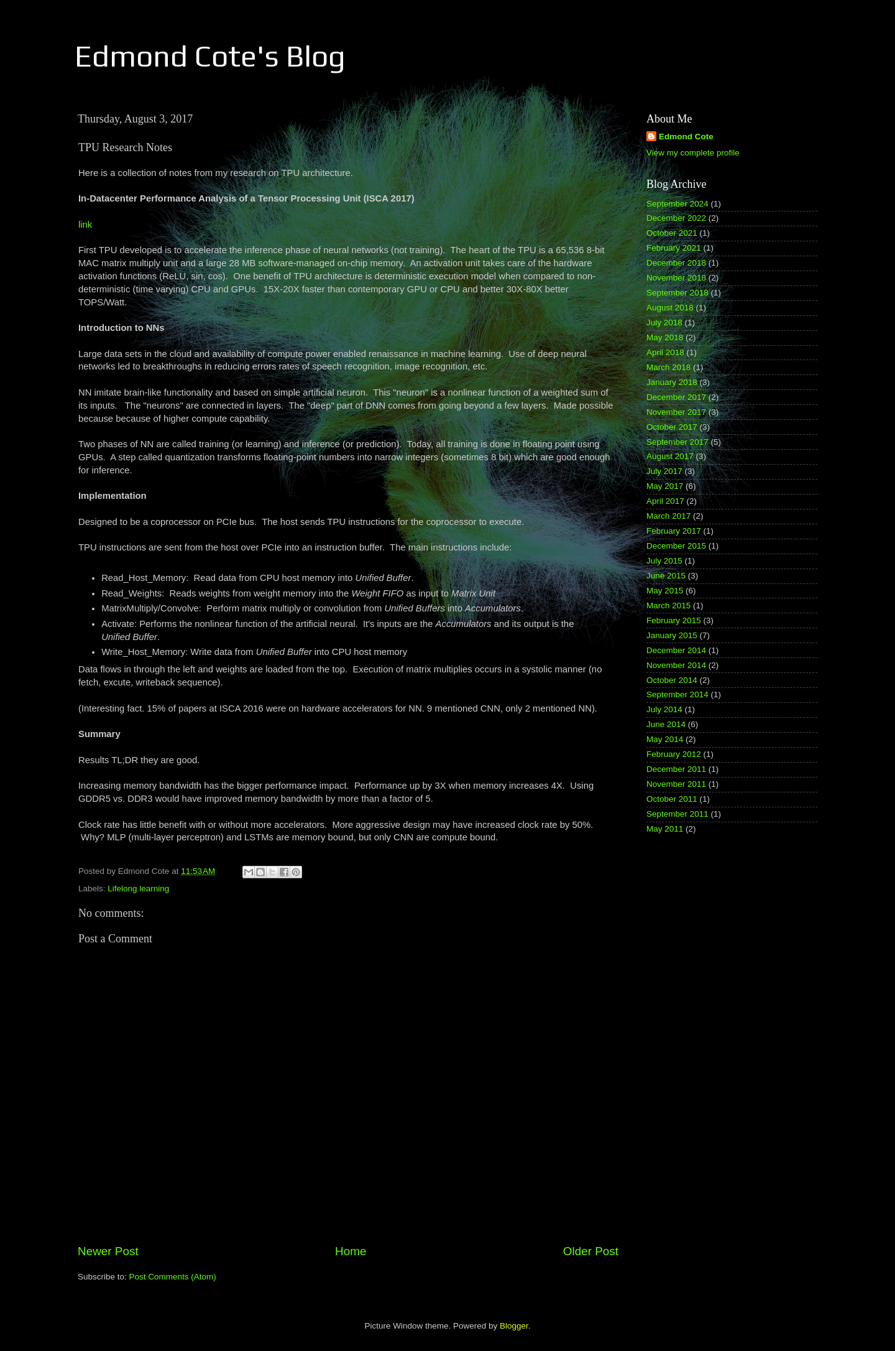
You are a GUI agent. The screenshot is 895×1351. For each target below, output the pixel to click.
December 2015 (676, 545)
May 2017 (664, 486)
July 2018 (664, 322)
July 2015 (664, 560)
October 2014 (671, 680)
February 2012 (673, 754)
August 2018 (670, 307)
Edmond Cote (686, 136)
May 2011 (664, 828)
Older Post (590, 1251)
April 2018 (665, 352)
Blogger (514, 1325)
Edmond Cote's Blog (210, 56)
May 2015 (664, 590)
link (85, 225)
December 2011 (676, 769)
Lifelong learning (138, 888)
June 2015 (666, 575)
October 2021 (671, 233)
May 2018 (664, 337)
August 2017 (670, 456)
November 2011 (676, 784)
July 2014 (664, 709)
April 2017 (665, 501)
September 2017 (677, 442)
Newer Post (108, 1251)
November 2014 (676, 665)
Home (350, 1251)
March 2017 (668, 516)
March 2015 (668, 605)
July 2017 (664, 471)
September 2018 (677, 292)
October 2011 (671, 799)
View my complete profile (693, 152)
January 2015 (671, 635)
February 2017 (673, 531)
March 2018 (668, 367)
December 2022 (676, 218)
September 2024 (677, 203)
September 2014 (677, 694)
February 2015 (673, 620)
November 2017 (676, 412)
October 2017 (671, 427)
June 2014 (666, 724)
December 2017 (676, 397)
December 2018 (676, 262)
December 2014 (676, 650)
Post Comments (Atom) (172, 1276)
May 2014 (664, 739)
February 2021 (673, 248)
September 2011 (677, 814)
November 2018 (676, 277)
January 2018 (671, 382)
